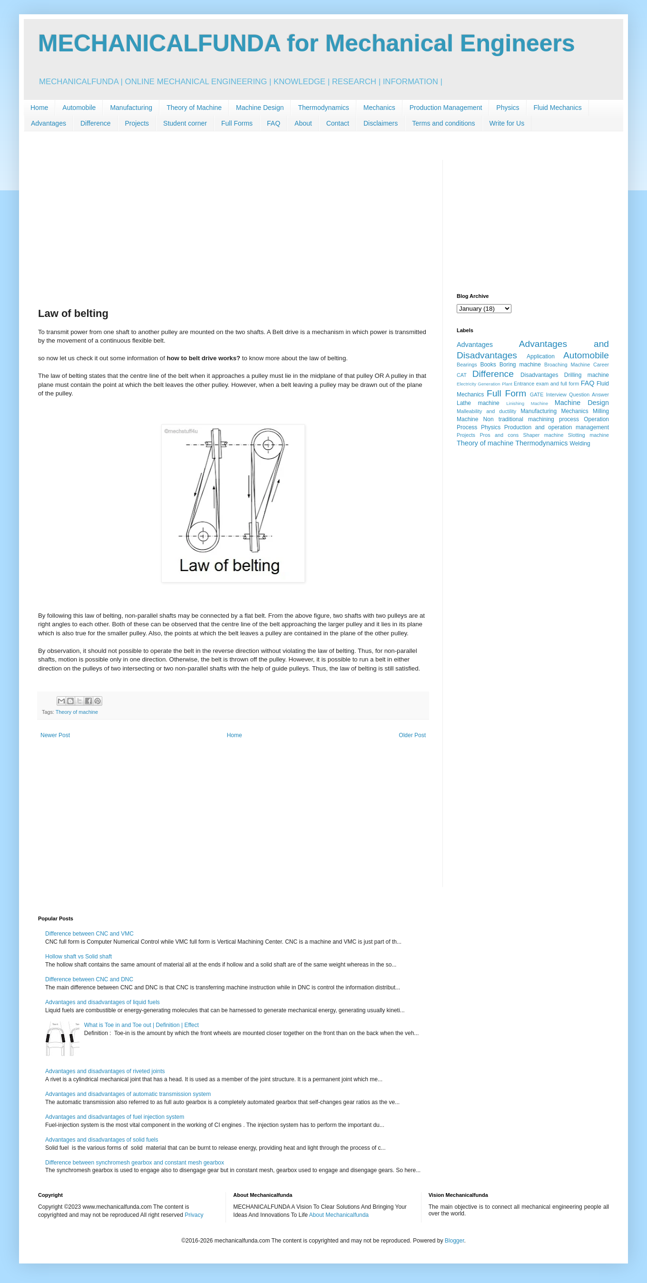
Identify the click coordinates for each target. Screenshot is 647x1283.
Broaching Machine (567, 364)
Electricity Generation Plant (484, 383)
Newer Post (55, 735)
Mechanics (379, 107)
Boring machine (520, 364)
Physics (507, 107)
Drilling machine (586, 375)
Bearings (467, 364)
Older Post (412, 735)
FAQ (273, 123)
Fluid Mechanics (558, 107)
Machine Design (260, 107)
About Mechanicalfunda (339, 1215)
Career (601, 364)
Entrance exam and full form (546, 383)
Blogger (454, 1240)
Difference (95, 123)
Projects (137, 123)
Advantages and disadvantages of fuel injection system (114, 1117)
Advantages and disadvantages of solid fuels (101, 1139)
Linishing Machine (527, 403)
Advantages (48, 123)
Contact (337, 123)
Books (488, 364)
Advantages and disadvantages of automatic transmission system (128, 1094)
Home (39, 107)
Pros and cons (499, 435)
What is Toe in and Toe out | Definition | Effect (141, 1025)
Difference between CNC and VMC (89, 933)
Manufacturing (131, 107)
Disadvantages (539, 375)
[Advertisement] (233, 226)
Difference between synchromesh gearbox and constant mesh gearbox (134, 1162)
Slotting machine (588, 435)
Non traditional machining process (531, 419)
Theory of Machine (194, 107)
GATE (537, 394)
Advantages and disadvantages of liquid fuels (102, 1002)
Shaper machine (543, 435)
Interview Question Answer (577, 394)
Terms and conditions (443, 123)
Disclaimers (380, 123)
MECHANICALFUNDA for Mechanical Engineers (306, 43)
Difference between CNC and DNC (89, 979)
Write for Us (507, 123)
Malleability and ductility (486, 411)
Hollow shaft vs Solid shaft (78, 956)
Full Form (506, 393)
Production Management (446, 107)
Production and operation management (556, 427)
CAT (462, 375)
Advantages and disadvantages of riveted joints (105, 1071)
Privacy (194, 1215)
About (303, 123)
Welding (580, 443)
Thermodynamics (323, 107)
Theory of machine (77, 712)
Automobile (79, 107)
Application (541, 356)
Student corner (185, 123)
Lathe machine (478, 403)
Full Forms (237, 123)
